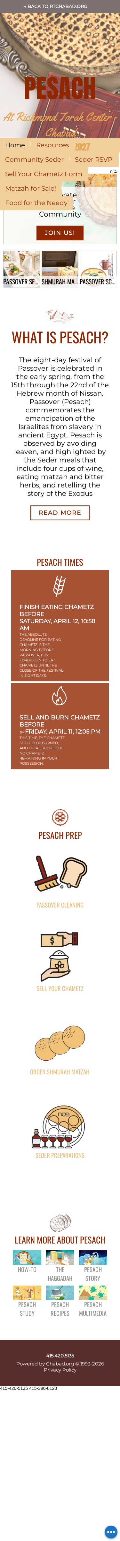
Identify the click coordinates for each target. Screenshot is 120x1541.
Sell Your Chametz (60, 987)
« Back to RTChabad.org (55, 6)
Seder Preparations (60, 1154)
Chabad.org (60, 1364)
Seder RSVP (93, 159)
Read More (60, 512)
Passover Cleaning (60, 904)
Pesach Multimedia (93, 1308)
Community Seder (34, 159)
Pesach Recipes (60, 1308)
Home (15, 145)
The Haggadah (60, 1273)
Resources (52, 145)
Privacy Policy (60, 1370)
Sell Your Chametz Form (43, 174)
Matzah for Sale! (30, 188)
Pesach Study (27, 1308)
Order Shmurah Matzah (60, 1071)
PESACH (60, 88)
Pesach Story (93, 1273)
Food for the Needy (36, 203)
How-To (27, 1269)
